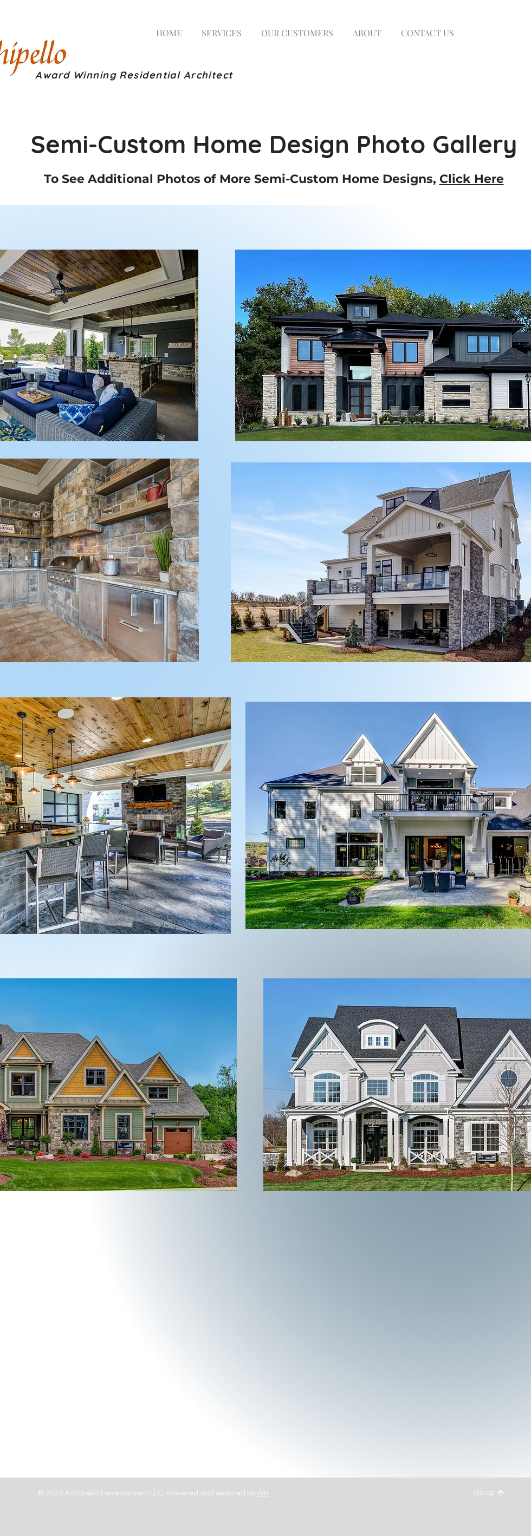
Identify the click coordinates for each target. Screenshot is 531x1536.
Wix (263, 1493)
